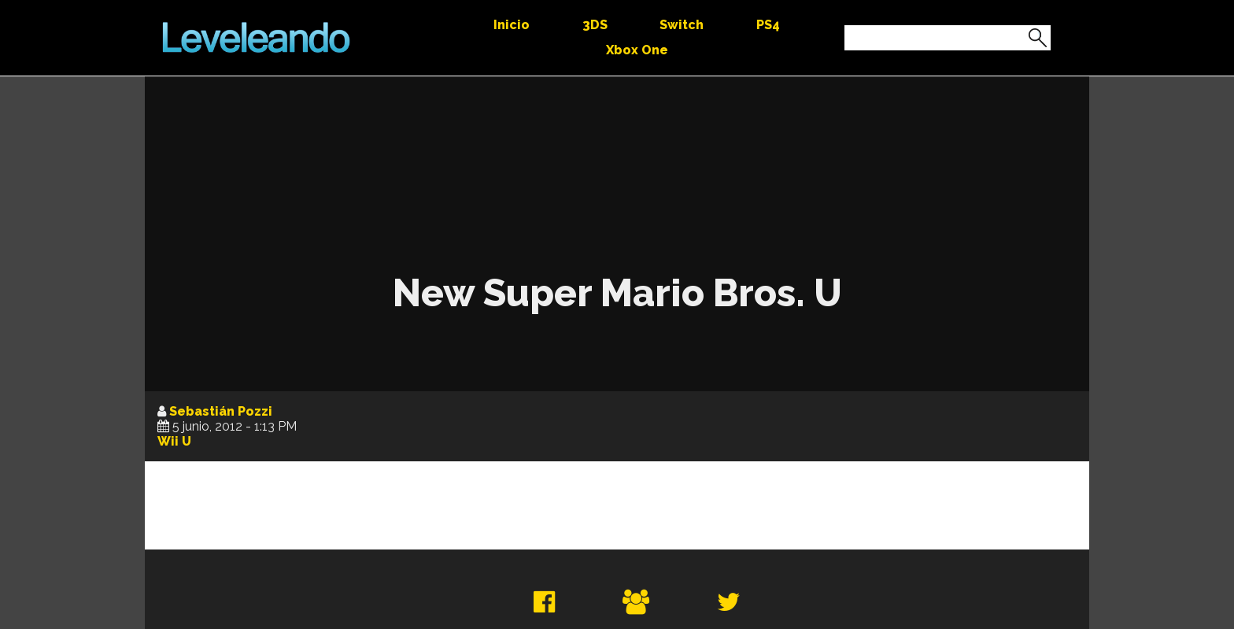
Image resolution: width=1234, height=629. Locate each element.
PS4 (768, 24)
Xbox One (637, 50)
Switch (681, 24)
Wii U (174, 441)
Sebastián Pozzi (220, 411)
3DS (595, 24)
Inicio (511, 24)
